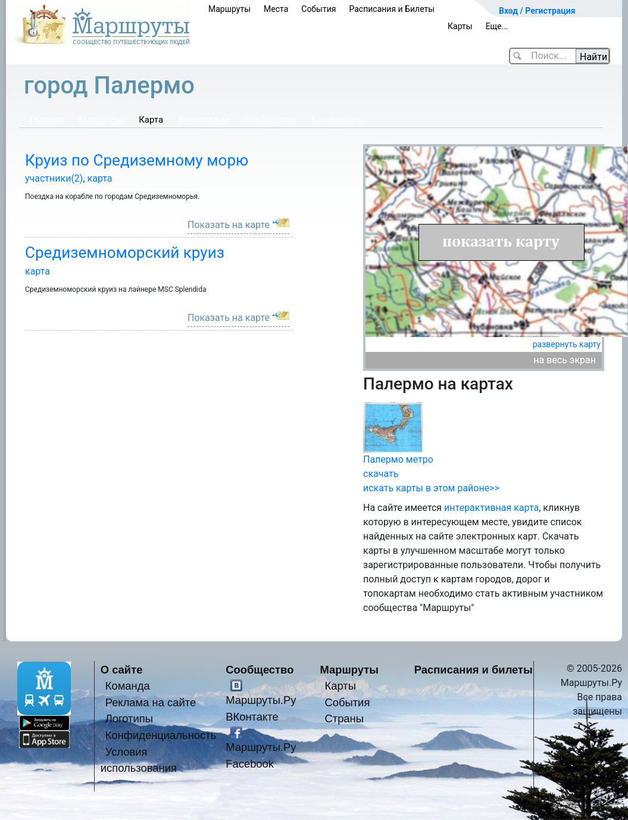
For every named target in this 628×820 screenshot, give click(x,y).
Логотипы (129, 718)
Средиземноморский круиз (124, 252)
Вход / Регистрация (537, 10)
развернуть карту (567, 344)
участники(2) (54, 178)
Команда (127, 685)
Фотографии (204, 119)
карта (100, 178)
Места (276, 9)
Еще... (497, 26)
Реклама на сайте (150, 702)
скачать (380, 473)
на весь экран (564, 360)
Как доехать (337, 119)
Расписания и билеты (473, 669)
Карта (151, 119)
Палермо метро (398, 459)
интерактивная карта (491, 507)
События (318, 9)
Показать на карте (229, 224)
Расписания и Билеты (392, 9)
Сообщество (271, 119)
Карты (460, 26)
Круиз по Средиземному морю (136, 160)
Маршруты (229, 9)
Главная (47, 119)
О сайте (122, 669)
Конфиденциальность (161, 735)
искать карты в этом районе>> (431, 488)
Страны (344, 718)
